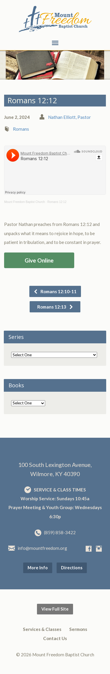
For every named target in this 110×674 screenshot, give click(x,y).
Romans (21, 129)
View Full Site (55, 608)
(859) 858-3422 (60, 532)
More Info (38, 567)
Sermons (78, 629)
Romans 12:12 (56, 202)
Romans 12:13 (55, 306)
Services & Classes (42, 629)
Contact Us (55, 638)
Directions (71, 567)
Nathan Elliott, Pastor (69, 117)
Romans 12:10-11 (55, 291)
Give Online (39, 260)
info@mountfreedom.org (42, 548)
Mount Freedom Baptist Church (24, 202)
